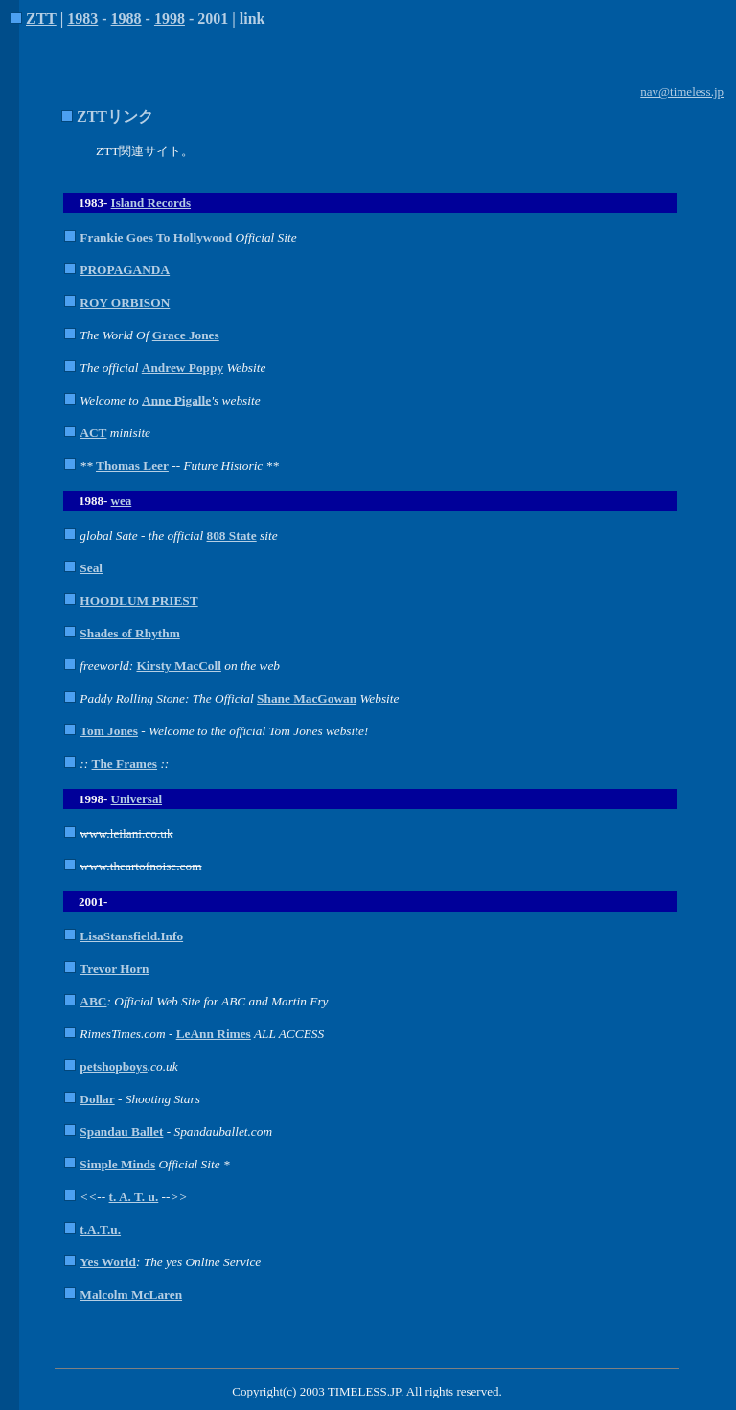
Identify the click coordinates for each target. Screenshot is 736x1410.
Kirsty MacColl (178, 666)
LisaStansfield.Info (131, 936)
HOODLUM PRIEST (138, 600)
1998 (169, 19)
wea (121, 501)
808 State (232, 535)
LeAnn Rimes (213, 1034)
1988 (126, 19)
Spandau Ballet (121, 1131)
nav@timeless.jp (682, 91)
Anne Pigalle (176, 400)
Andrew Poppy (182, 367)
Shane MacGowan (306, 698)
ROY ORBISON (125, 302)
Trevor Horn (114, 968)
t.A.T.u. (100, 1229)
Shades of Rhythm (129, 633)
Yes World (108, 1262)
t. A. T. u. (134, 1197)
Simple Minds (117, 1164)
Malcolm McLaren (131, 1294)
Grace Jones (185, 335)
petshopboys (113, 1066)
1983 (82, 19)
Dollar (97, 1099)
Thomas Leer (132, 465)
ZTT (41, 19)
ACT (93, 433)
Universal (136, 799)
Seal (91, 568)
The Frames (124, 763)
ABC (93, 1001)
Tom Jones (109, 731)
